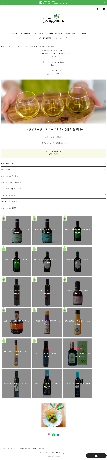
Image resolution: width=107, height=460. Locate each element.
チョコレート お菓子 (9, 202)
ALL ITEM (25, 33)
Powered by (53, 456)
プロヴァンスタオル (8, 195)
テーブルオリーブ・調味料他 (11, 182)
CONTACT (83, 33)
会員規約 (41, 448)
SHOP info (70, 33)
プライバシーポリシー (9, 448)
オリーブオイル (14, 46)
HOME (14, 33)
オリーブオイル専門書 (9, 208)
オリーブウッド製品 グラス (11, 189)
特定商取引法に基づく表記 (28, 448)
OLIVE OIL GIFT (55, 33)
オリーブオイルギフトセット (11, 176)
